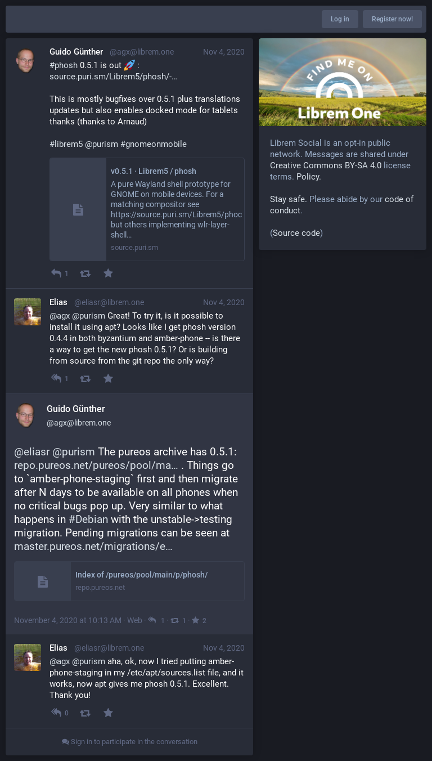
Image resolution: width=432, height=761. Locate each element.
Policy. (308, 177)
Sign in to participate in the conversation (129, 741)
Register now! (392, 19)
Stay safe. (288, 199)
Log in (340, 19)
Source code (296, 233)
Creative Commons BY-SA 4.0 (325, 165)
